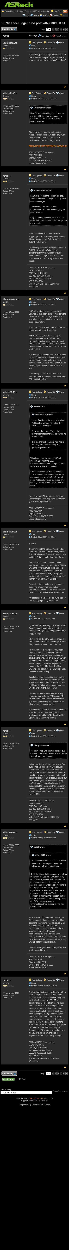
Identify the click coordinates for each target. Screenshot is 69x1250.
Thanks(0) (49, 43)
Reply (33, 46)
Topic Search (44, 36)
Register (55, 15)
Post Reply (8, 29)
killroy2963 (10, 93)
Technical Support (24, 11)
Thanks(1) (49, 392)
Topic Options (59, 36)
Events (44, 15)
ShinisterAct (11, 42)
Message (33, 35)
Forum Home (10, 11)
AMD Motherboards (41, 11)
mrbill (7, 175)
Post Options (35, 43)
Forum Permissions (61, 1091)
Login (65, 15)
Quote (61, 43)
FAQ (27, 15)
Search (36, 15)
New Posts (58, 11)
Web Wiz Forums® (36, 1098)
